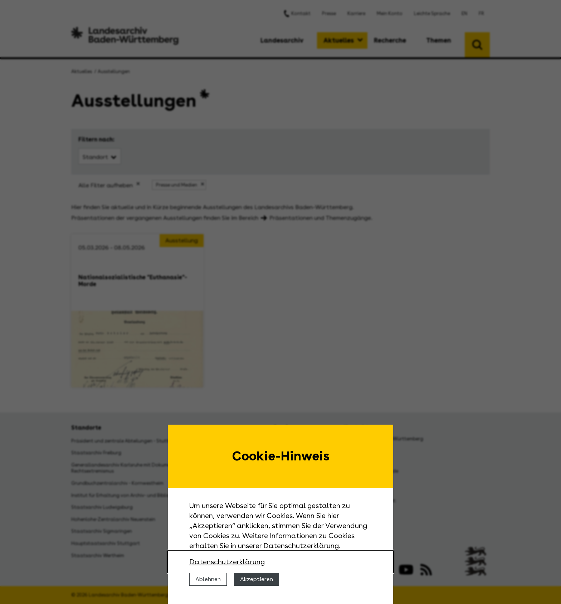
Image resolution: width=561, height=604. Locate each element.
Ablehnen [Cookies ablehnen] (208, 579)
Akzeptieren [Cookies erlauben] (256, 579)
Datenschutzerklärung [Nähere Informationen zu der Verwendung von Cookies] (227, 561)
